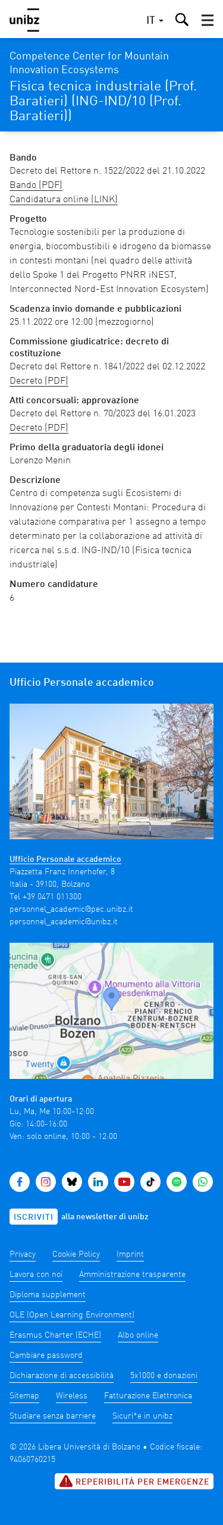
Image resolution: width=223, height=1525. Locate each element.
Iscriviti (34, 1217)
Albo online (138, 1335)
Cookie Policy (76, 1254)
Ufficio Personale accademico (65, 859)
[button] (207, 20)
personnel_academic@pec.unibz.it (71, 909)
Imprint (130, 1254)
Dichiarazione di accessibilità (62, 1376)
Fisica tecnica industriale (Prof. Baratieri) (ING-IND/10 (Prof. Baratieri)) (103, 101)
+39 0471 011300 (52, 897)
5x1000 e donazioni (163, 1376)
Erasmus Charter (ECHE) (55, 1335)
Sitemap (24, 1396)
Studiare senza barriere (53, 1416)
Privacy (23, 1254)
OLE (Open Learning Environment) (72, 1315)
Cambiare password (46, 1355)
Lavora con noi (36, 1274)
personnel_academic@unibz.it (64, 922)
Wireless (71, 1396)
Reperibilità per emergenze (134, 1481)
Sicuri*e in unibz (142, 1416)
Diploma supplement (48, 1295)
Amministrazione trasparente (132, 1274)
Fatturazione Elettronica (148, 1396)
